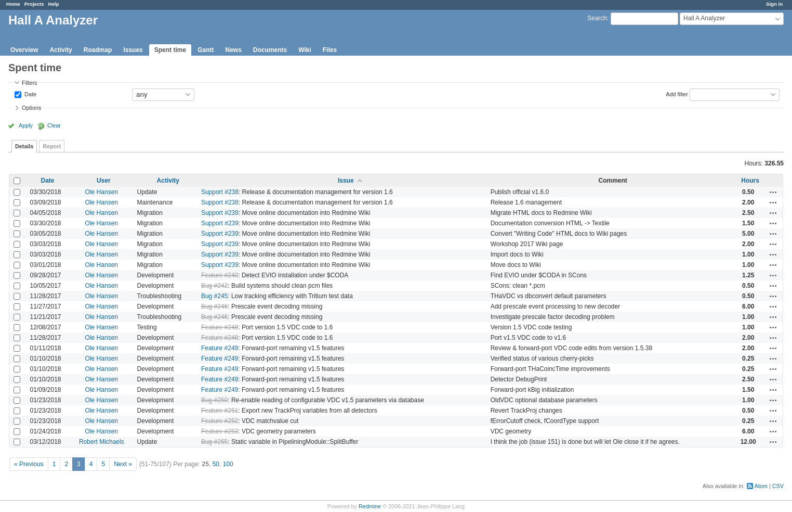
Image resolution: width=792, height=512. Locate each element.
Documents (270, 50)
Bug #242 (214, 285)
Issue (346, 180)
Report (52, 146)
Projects (34, 4)
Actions (773, 192)
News (233, 50)
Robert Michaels (101, 441)
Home (13, 4)
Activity (60, 50)
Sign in (774, 4)
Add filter (677, 94)
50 (216, 464)
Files (330, 50)
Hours (750, 180)
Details (24, 146)
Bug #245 (214, 296)
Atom (761, 486)
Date (29, 94)
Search (597, 18)
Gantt (205, 50)
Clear (54, 125)
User (104, 180)
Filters (29, 83)
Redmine (370, 506)
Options (31, 108)
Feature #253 (219, 431)
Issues (132, 50)
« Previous (29, 464)
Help (53, 4)
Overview (24, 50)
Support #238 (220, 192)
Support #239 (220, 212)
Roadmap (98, 50)
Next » (123, 464)
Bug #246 (214, 306)
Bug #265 (214, 441)
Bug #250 (214, 400)
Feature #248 (219, 327)
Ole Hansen (101, 192)
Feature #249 (219, 348)
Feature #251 (219, 410)
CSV (778, 486)
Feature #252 (219, 421)
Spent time (170, 50)
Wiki (304, 50)
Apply (26, 125)
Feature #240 (219, 275)
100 (228, 464)
